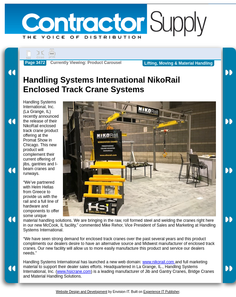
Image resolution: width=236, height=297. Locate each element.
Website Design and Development (81, 292)
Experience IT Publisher (161, 292)
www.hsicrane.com (74, 271)
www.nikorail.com (158, 262)
